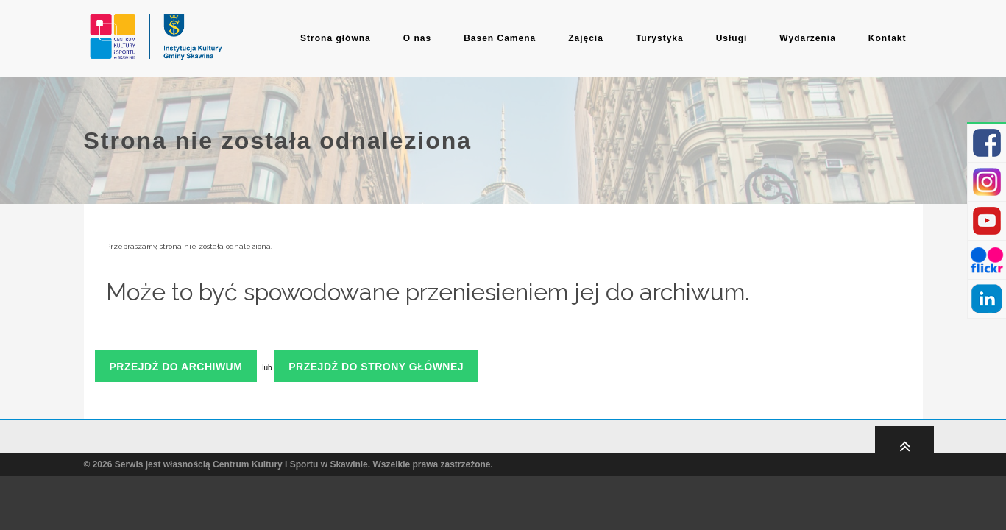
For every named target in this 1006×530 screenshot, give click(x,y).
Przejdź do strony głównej (376, 366)
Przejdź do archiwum (176, 366)
